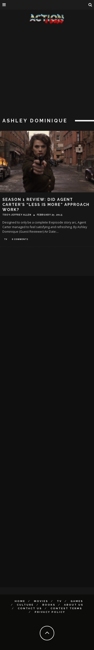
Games (77, 601)
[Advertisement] (45, 72)
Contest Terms (66, 608)
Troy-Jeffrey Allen (16, 215)
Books (48, 604)
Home (20, 601)
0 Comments (20, 239)
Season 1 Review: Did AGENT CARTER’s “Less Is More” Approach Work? (45, 204)
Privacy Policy (50, 612)
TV (5, 239)
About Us (73, 604)
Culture (25, 604)
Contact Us (30, 608)
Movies (41, 601)
